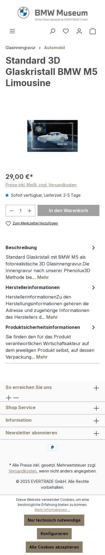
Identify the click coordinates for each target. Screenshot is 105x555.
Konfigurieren (54, 533)
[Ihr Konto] (79, 31)
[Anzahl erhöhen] (30, 210)
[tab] (51, 262)
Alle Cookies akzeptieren (54, 547)
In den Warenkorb (68, 210)
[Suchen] (52, 31)
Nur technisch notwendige (54, 520)
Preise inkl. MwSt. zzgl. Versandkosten (41, 184)
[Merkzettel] (66, 31)
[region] (52, 136)
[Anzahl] (20, 210)
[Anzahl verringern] (11, 210)
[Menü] (12, 31)
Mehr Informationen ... (52, 510)
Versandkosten (23, 471)
